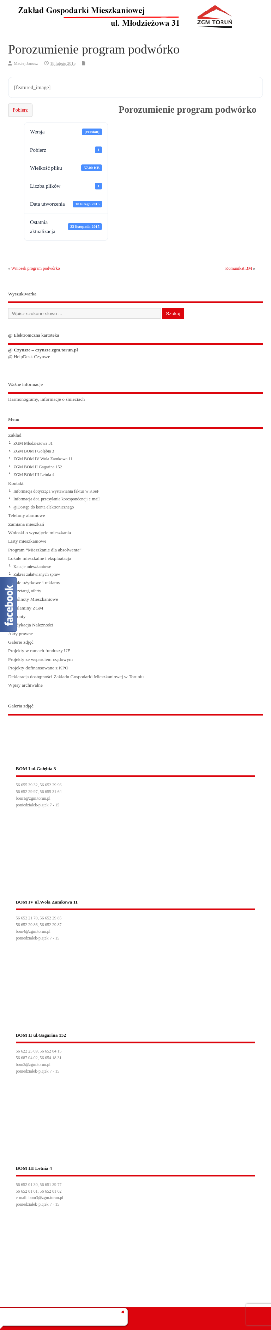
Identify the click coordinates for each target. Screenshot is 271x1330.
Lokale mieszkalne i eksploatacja (39, 558)
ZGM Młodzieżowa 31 (33, 443)
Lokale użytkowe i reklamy (34, 582)
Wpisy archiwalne (25, 685)
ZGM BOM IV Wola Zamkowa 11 (43, 458)
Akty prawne (20, 633)
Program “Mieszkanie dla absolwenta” (45, 549)
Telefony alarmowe (26, 515)
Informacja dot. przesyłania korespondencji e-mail (56, 499)
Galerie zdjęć (21, 642)
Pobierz (20, 110)
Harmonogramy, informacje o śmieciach (46, 399)
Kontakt (16, 483)
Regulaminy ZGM (25, 608)
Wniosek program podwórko (35, 268)
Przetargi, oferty (27, 590)
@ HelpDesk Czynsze (29, 356)
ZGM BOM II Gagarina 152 (37, 466)
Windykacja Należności (30, 624)
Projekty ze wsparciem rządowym (40, 659)
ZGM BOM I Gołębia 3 (33, 451)
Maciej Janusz (26, 63)
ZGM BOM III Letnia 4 (33, 474)
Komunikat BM (238, 268)
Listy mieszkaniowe (27, 541)
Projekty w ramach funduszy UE (39, 650)
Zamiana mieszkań (26, 524)
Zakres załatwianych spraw (36, 574)
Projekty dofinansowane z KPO (38, 667)
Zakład (14, 435)
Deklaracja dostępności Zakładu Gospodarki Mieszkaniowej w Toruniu (76, 676)
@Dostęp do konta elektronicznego (43, 507)
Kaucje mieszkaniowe (32, 566)
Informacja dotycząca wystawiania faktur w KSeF (56, 491)
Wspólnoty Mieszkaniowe (33, 599)
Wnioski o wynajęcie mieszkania (39, 532)
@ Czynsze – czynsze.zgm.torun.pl (43, 349)
